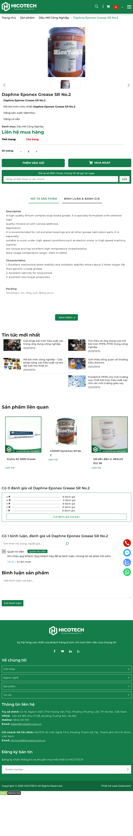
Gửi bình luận (12, 603)
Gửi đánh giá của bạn (66, 516)
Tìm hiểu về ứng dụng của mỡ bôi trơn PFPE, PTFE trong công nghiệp (108, 344)
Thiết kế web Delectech (116, 785)
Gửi (124, 179)
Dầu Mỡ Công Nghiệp (30, 126)
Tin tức (7, 695)
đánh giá (69, 496)
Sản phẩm (9, 686)
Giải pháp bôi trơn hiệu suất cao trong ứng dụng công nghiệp (43, 342)
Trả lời (10, 561)
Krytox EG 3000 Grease (21, 459)
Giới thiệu (9, 669)
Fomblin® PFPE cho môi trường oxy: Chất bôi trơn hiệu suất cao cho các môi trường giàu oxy (108, 380)
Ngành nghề (10, 677)
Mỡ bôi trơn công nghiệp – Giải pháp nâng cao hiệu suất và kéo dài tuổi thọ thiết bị (43, 362)
